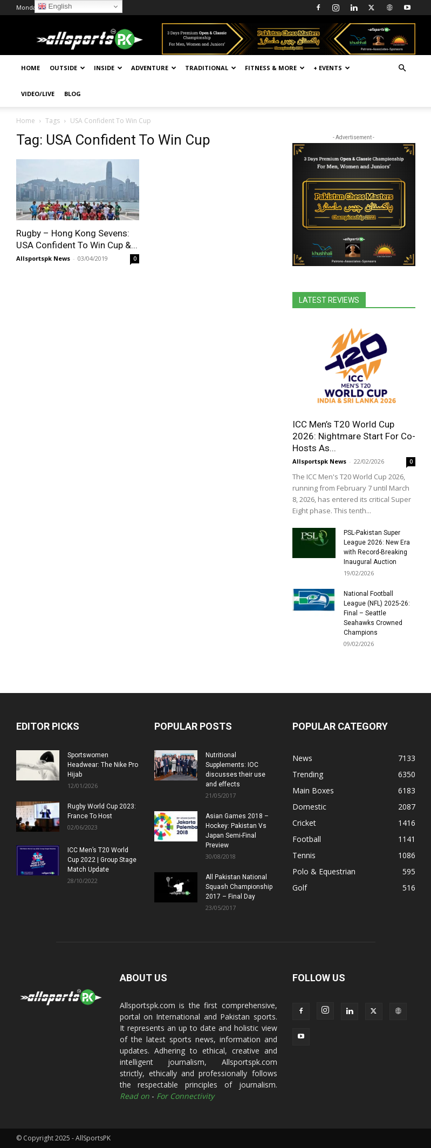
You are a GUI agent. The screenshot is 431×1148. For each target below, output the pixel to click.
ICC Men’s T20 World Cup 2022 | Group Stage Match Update (101, 859)
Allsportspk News (43, 258)
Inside (108, 68)
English (55, 6)
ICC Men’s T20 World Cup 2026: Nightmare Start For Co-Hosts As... (353, 436)
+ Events (331, 68)
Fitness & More (275, 68)
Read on (134, 1096)
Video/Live (37, 94)
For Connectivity (185, 1096)
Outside (67, 68)
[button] (402, 68)
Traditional (210, 68)
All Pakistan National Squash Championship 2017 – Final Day (239, 886)
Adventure (153, 68)
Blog (72, 94)
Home (30, 68)
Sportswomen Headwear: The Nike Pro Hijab (102, 764)
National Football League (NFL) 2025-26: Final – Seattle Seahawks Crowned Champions (377, 613)
